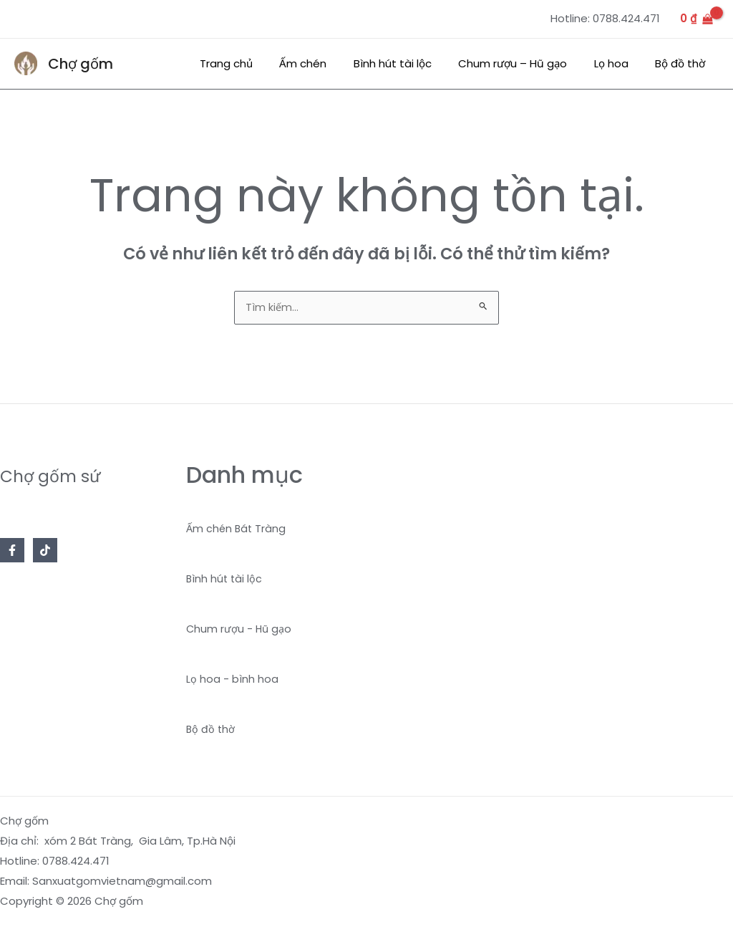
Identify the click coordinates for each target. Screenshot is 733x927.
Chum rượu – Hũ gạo (526, 63)
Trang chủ (255, 63)
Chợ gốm (80, 64)
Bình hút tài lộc (411, 63)
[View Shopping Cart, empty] (696, 19)
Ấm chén (327, 63)
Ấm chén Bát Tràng (237, 529)
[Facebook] (12, 551)
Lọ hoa (619, 63)
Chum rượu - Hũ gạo (239, 630)
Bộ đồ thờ (683, 63)
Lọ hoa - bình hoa (232, 680)
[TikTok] (45, 551)
